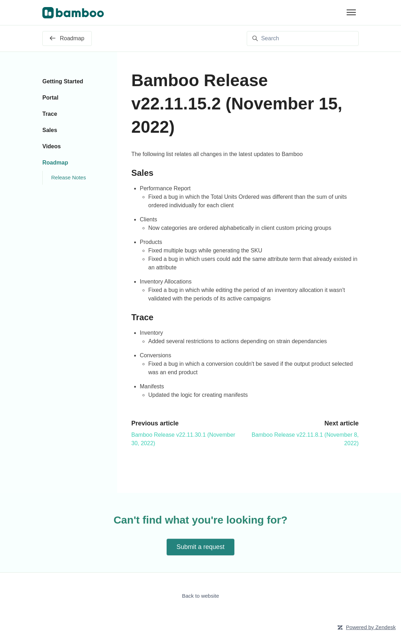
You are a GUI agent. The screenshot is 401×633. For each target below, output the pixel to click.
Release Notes (68, 177)
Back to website (200, 596)
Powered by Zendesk (371, 627)
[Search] (303, 38)
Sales (49, 130)
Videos (51, 146)
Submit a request (200, 546)
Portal (50, 98)
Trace (49, 114)
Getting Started (62, 81)
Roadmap (55, 163)
